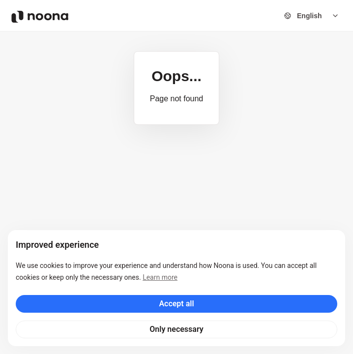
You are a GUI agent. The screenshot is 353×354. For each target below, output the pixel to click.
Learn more (160, 277)
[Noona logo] (40, 17)
